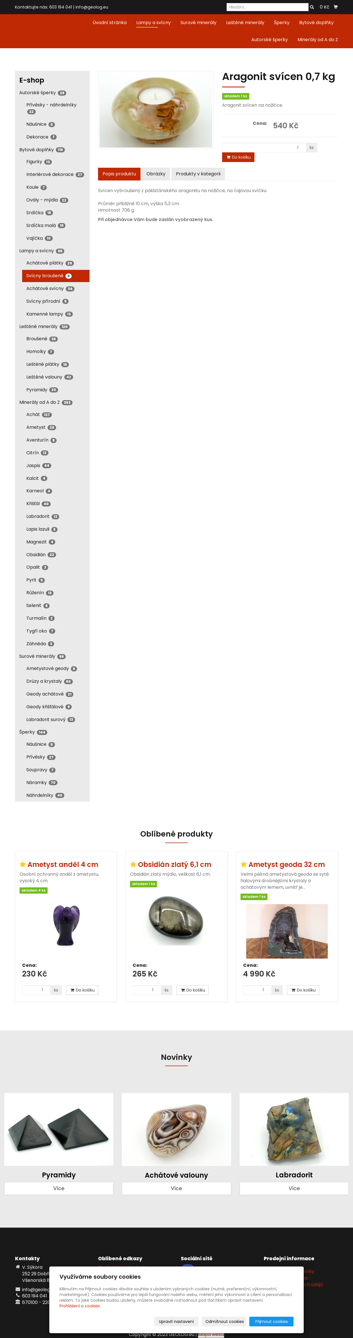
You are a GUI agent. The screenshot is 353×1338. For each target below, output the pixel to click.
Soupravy (41, 769)
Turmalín (40, 618)
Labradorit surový (50, 719)
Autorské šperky (269, 39)
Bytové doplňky (316, 22)
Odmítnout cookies (226, 1321)
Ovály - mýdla (47, 200)
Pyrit (35, 580)
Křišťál (38, 503)
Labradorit (42, 516)
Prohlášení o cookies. (80, 1306)
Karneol (39, 491)
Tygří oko (40, 631)
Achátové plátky (50, 263)
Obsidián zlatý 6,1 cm (174, 864)
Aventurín (41, 440)
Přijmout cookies (272, 1321)
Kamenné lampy (49, 314)
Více (58, 1188)
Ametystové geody (51, 668)
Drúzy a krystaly (49, 681)
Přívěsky (41, 757)
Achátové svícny (50, 288)
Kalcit (36, 478)
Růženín (40, 592)
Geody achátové (49, 694)
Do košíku (238, 157)
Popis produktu (119, 174)
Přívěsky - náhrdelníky (51, 108)
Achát (39, 414)
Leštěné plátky (47, 364)
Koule (36, 187)
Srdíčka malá (45, 225)
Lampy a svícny (153, 22)
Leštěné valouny (49, 377)
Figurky (39, 161)
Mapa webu (211, 1334)
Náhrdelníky (45, 795)
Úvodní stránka (110, 22)
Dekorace (41, 137)
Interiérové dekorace (55, 174)
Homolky (40, 351)
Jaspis (38, 465)
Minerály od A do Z (317, 39)
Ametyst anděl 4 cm (62, 864)
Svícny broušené (49, 275)
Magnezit (40, 542)
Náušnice (40, 124)
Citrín (37, 452)
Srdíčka (39, 212)
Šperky (282, 22)
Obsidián (41, 554)
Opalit (37, 567)
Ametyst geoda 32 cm (286, 864)
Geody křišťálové (49, 706)
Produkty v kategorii (198, 174)
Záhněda (40, 643)
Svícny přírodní (47, 301)
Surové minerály (198, 22)
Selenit (38, 605)
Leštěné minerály (245, 22)
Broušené (42, 338)
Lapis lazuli (42, 529)
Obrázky (155, 174)
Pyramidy (42, 390)
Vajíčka (39, 238)
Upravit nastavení (178, 1321)
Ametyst (41, 427)
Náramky (42, 782)
